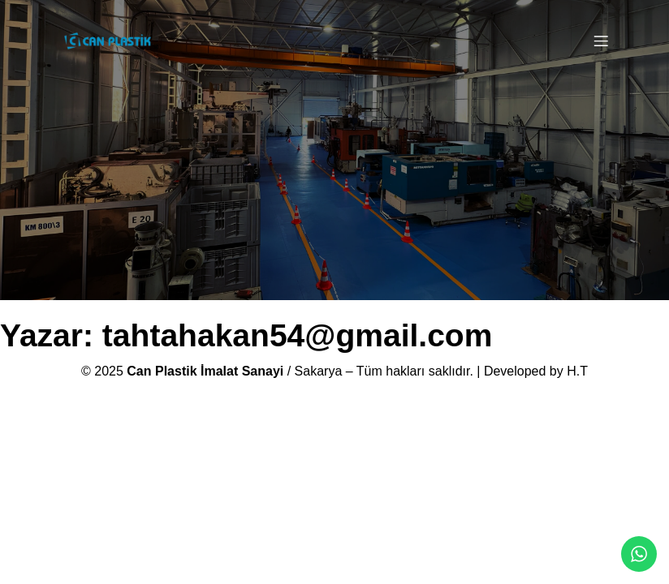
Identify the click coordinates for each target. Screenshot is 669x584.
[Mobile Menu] (601, 40)
